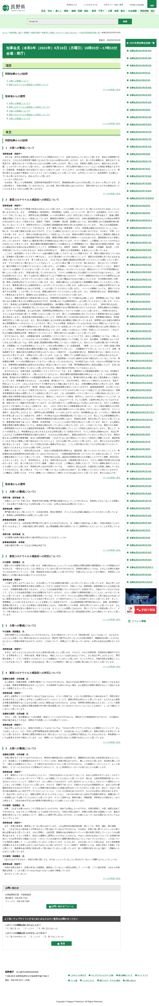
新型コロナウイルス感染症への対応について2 (29, 115)
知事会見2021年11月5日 (140, 368)
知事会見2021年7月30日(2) (142, 198)
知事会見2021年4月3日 (140, 80)
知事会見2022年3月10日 (140, 545)
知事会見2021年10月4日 (140, 339)
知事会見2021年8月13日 (140, 243)
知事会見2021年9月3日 (140, 294)
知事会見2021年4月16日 (140, 51)
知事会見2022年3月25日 (140, 560)
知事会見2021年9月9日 (140, 302)
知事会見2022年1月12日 (140, 457)
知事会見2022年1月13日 (140, 464)
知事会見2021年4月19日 (140, 58)
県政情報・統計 (16, 33)
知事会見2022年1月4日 (140, 427)
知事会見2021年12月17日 (141, 405)
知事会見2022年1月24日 (140, 486)
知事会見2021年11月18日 (141, 375)
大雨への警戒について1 (19, 103)
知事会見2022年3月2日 (140, 530)
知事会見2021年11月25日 (141, 383)
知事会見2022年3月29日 (140, 575)
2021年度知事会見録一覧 (90, 33)
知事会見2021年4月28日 (140, 88)
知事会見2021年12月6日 (140, 390)
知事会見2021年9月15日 (140, 309)
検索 (152, 6)
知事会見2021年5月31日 (140, 147)
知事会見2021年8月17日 (140, 257)
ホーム (5, 33)
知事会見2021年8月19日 (140, 265)
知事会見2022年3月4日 (140, 538)
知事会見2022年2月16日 (140, 516)
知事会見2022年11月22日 (141, 582)
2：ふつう (29, 928)
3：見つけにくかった (54, 937)
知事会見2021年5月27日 (140, 139)
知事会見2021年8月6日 (140, 213)
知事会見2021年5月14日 (140, 117)
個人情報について (125, 975)
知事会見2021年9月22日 (140, 331)
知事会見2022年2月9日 (140, 508)
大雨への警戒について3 (19, 119)
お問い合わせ (130, 981)
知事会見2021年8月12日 (140, 235)
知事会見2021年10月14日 (141, 353)
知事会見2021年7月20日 (140, 184)
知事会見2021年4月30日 (140, 95)
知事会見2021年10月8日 (140, 346)
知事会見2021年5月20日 (140, 124)
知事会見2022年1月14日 (140, 471)
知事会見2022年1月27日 (140, 501)
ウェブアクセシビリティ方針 (102, 975)
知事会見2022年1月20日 (140, 479)
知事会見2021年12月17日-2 (142, 412)
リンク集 (73, 981)
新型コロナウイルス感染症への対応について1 (29, 107)
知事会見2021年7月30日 (140, 191)
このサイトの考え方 (78, 975)
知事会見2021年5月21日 (140, 132)
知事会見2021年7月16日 (140, 176)
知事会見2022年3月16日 (140, 553)
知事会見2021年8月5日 (140, 206)
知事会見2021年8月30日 (140, 287)
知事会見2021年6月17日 (140, 161)
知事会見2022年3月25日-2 (141, 567)
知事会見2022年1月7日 (140, 442)
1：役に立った (13, 928)
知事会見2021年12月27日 (141, 420)
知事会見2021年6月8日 (140, 154)
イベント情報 (139, 621)
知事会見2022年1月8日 (140, 449)
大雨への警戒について (19, 81)
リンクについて (88, 981)
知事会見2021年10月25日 (141, 361)
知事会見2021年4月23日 (140, 65)
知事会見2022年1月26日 (140, 494)
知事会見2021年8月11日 (140, 228)
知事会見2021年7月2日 (140, 169)
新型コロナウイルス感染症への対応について (29, 85)
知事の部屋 (35, 33)
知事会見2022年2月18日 (140, 523)
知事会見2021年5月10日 (140, 102)
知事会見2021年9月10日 (140, 316)
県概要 (26, 33)
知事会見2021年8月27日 (140, 280)
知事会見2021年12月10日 (141, 398)
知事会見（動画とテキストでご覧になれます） (60, 33)
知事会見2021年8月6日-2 (141, 220)
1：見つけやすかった (16, 937)
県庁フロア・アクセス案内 (109, 981)
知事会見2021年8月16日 (140, 250)
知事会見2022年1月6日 (140, 434)
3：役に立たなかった (48, 928)
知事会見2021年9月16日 (140, 324)
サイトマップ (142, 975)
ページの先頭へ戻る (111, 90)
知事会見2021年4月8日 (140, 110)
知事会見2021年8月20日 (140, 272)
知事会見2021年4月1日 (140, 73)
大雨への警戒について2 (19, 111)
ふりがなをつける (90, 5)
